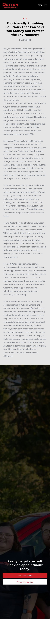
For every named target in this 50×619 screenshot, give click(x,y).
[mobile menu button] (45, 5)
